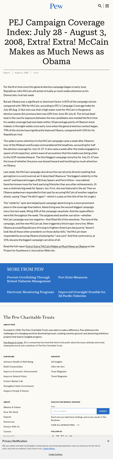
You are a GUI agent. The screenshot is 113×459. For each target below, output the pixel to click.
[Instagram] (57, 437)
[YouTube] (71, 437)
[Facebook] (53, 437)
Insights (55, 356)
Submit (103, 411)
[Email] (74, 411)
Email (53, 406)
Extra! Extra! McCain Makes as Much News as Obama (56, 246)
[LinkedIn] (62, 437)
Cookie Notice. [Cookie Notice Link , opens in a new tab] (49, 450)
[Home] (29, 317)
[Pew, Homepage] (56, 6)
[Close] (108, 443)
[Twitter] (66, 437)
